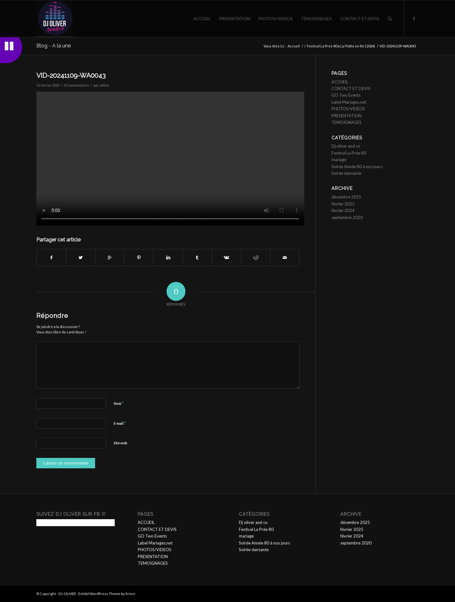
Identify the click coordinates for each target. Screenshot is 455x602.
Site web (120, 443)
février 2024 (343, 210)
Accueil (294, 46)
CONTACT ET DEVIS (350, 88)
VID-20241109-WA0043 (71, 75)
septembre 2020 (347, 217)
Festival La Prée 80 (348, 152)
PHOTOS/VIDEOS (348, 108)
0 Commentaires (76, 85)
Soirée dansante (346, 173)
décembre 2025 (346, 196)
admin (104, 85)
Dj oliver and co (345, 146)
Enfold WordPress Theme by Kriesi (106, 594)
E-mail (120, 423)
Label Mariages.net (348, 102)
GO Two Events (346, 95)
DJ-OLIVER (67, 594)
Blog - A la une (53, 46)
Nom (119, 403)
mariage (338, 159)
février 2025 (343, 203)
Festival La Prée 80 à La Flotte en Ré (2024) (341, 46)
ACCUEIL (339, 81)
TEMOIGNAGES (346, 122)
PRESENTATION (346, 115)
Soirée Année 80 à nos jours (357, 166)
